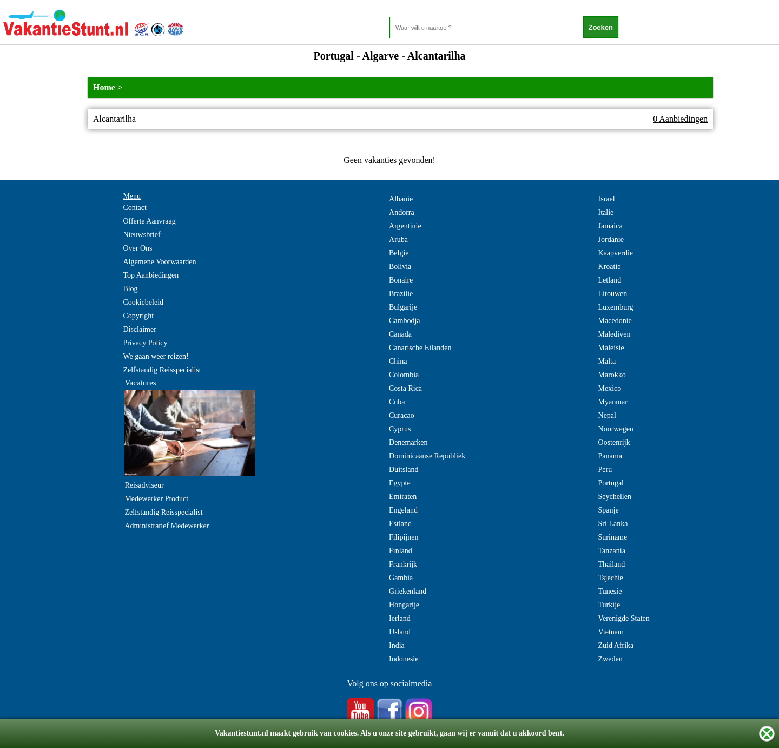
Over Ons (137, 248)
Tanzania (611, 551)
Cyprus (400, 429)
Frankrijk (403, 564)
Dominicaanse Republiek (427, 456)
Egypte (400, 483)
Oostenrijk (614, 442)
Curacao (401, 415)
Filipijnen (403, 537)
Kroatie (609, 267)
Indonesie (403, 659)
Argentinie (405, 226)
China (398, 361)
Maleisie (611, 348)
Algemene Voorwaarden (159, 262)
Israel (606, 199)
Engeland (403, 510)
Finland (400, 551)
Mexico (610, 388)
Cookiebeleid (143, 302)
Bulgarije (403, 307)
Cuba (397, 402)
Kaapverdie (615, 253)
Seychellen (614, 497)
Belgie (399, 253)
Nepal (607, 415)
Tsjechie (610, 578)
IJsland (400, 632)
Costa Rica (405, 388)
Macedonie (615, 321)
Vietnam (611, 632)
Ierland (400, 618)
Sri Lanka (613, 524)
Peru (605, 469)
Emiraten (403, 497)
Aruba (398, 239)
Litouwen (613, 294)
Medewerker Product (156, 499)
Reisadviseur (143, 485)
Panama (610, 456)
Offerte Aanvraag (149, 221)
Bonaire (401, 280)
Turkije (609, 605)
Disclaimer (139, 329)
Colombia (404, 375)
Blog (130, 289)
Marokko (612, 375)
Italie (606, 212)
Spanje (608, 510)
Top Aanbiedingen (151, 275)
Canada (400, 334)
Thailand (611, 564)
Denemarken (408, 442)
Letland (610, 280)
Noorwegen (615, 429)
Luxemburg (615, 307)
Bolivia (400, 267)
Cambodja (404, 321)
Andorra (401, 212)
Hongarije (404, 605)
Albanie (401, 199)
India (397, 645)
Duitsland (403, 469)
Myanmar (613, 402)
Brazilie (401, 294)
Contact (135, 208)
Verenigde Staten (624, 618)
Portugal (611, 483)
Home (104, 87)
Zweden (610, 659)
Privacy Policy (145, 343)
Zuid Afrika (616, 645)
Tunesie (610, 591)
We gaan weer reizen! (155, 356)
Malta (607, 361)
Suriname (613, 537)
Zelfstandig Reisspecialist (162, 370)
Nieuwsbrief (141, 235)
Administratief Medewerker (166, 526)
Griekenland (407, 591)
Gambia (401, 578)
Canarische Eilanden (420, 348)
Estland (400, 524)
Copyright (138, 316)
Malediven (614, 334)
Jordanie (611, 239)
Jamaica (610, 226)
